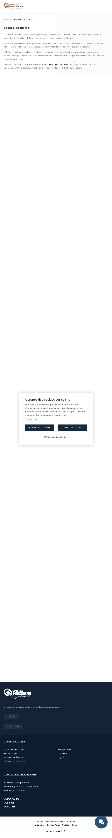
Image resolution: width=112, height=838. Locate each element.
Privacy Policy (53, 825)
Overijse (9, 802)
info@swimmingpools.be (16, 782)
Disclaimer (40, 825)
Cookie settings (69, 825)
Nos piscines (64, 749)
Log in (61, 757)
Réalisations (10, 753)
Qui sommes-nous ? (15, 749)
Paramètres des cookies (56, 437)
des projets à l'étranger (58, 64)
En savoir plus (31, 419)
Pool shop (11, 716)
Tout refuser (72, 428)
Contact (62, 753)
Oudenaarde (11, 798)
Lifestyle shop (13, 726)
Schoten (9, 806)
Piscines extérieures (14, 761)
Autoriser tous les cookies (39, 427)
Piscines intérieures (14, 757)
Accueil (7, 19)
